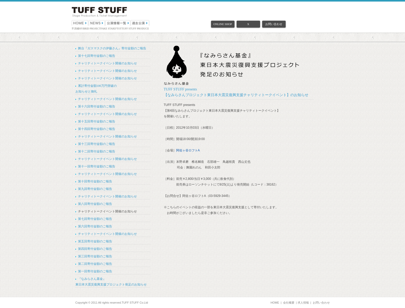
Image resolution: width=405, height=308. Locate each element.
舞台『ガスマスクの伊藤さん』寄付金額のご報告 (112, 48)
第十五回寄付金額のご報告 (96, 121)
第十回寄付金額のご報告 (95, 181)
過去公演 (140, 23)
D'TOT (117, 28)
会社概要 (288, 302)
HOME (80, 23)
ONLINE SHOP (222, 24)
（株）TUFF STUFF (99, 12)
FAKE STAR (107, 28)
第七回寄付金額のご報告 (95, 219)
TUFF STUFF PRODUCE (135, 28)
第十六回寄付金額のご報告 (96, 106)
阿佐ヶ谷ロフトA (188, 150)
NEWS (97, 23)
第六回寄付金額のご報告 (95, 226)
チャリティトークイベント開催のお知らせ (107, 63)
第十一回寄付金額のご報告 (96, 166)
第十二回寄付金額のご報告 (96, 151)
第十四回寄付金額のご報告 (96, 129)
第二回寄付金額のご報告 (95, 264)
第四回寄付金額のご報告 (95, 249)
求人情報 (303, 302)
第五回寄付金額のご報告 (95, 241)
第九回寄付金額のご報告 (95, 189)
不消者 (75, 28)
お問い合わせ (273, 24)
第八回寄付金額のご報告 (95, 204)
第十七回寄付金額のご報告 (96, 56)
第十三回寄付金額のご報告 (96, 144)
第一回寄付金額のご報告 (95, 271)
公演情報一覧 (118, 23)
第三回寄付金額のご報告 (95, 256)
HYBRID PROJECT (90, 28)
